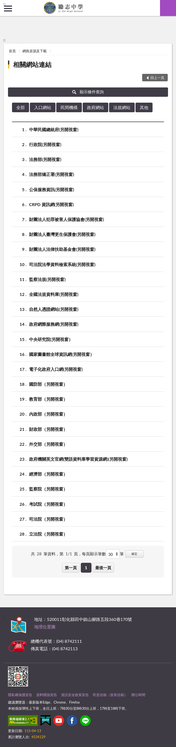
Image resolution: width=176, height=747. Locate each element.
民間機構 (69, 107)
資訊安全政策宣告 (75, 695)
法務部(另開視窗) (45, 159)
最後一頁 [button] (103, 567)
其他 (144, 107)
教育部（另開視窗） (48, 399)
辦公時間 (138, 695)
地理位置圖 (44, 626)
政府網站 (95, 107)
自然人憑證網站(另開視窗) (53, 309)
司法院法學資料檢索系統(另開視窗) (62, 264)
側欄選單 (8, 8)
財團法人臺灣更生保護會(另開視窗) (62, 234)
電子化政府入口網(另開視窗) (56, 369)
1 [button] (86, 567)
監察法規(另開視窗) (47, 279)
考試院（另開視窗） (48, 504)
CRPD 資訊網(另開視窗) (51, 204)
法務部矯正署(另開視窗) (51, 174)
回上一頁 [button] (157, 77)
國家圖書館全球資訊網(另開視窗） (61, 354)
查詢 (168, 8)
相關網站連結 (32, 64)
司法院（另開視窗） (48, 519)
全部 (20, 107)
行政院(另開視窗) (45, 144)
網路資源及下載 (34, 51)
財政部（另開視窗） (48, 429)
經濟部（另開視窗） (48, 474)
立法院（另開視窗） (48, 534)
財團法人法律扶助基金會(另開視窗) (62, 249)
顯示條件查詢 (88, 91)
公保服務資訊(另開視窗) (51, 189)
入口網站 (42, 107)
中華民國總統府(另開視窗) (53, 129)
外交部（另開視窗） (48, 444)
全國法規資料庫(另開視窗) (53, 294)
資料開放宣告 (46, 695)
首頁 (12, 51)
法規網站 (121, 107)
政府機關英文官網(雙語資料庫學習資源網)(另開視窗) (78, 459)
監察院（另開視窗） (48, 489)
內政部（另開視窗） (48, 414)
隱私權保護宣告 (20, 695)
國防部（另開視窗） (48, 384)
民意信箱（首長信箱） (110, 695)
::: (4, 4)
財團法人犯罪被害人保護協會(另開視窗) (66, 219)
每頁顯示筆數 (94, 553)
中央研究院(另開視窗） (51, 339)
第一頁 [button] (71, 567)
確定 (134, 553)
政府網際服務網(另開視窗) (53, 324)
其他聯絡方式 (96, 641)
